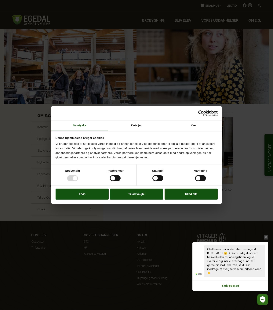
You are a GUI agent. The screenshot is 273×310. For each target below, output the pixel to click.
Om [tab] (193, 125)
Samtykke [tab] (79, 125)
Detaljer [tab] (136, 125)
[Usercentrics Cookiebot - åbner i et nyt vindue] (201, 113)
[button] (262, 299)
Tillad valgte (136, 194)
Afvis (82, 194)
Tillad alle (190, 194)
